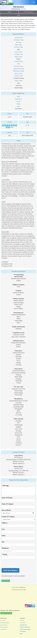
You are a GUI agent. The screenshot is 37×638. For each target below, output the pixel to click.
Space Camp (18, 80)
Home (21, 633)
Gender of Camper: (8, 516)
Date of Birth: (6, 510)
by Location (2, 620)
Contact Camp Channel (25, 629)
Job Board (22, 620)
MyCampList (23, 631)
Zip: (3, 542)
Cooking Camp (18, 54)
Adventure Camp (18, 40)
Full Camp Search (4, 627)
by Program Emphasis (4, 622)
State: (4, 535)
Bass (18, 106)
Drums (18, 104)
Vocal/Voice (18, 99)
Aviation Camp (18, 47)
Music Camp (18, 73)
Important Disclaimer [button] (6, 613)
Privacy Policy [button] (5, 580)
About (9, 12)
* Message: (5, 485)
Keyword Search (3, 624)
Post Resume (22, 622)
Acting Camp (18, 37)
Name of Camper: (8, 504)
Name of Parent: (7, 498)
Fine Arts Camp (18, 66)
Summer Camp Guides (25, 627)
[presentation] (17, 563)
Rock (18, 96)
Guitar (18, 101)
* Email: (4, 554)
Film (18, 64)
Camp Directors (23, 624)
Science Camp (18, 76)
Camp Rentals (3, 629)
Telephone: (5, 548)
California (23, 9)
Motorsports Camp (18, 71)
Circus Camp (18, 52)
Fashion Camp (18, 61)
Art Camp (18, 42)
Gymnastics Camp (18, 68)
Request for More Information (18, 480)
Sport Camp (18, 44)
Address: (5, 523)
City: (3, 529)
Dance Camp (18, 56)
